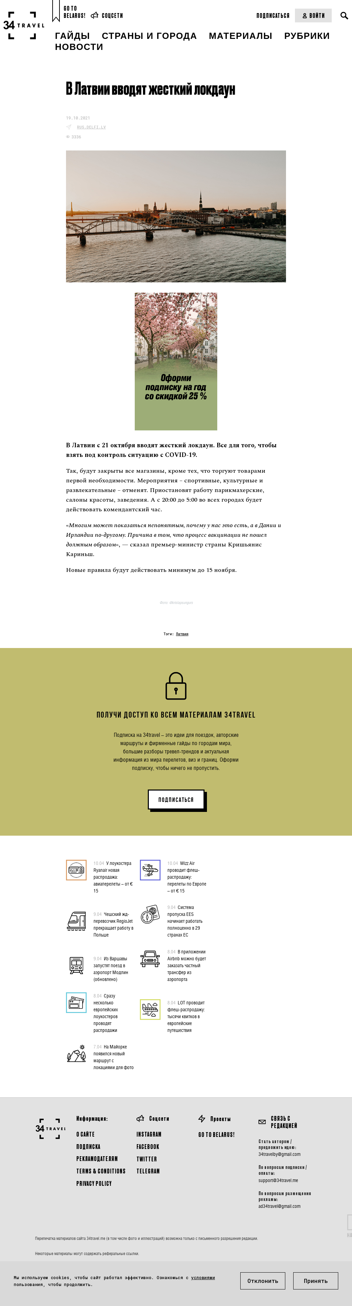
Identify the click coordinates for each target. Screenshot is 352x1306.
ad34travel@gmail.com (279, 1206)
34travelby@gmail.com (279, 1154)
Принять (316, 1280)
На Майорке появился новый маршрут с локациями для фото (114, 1056)
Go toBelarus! (75, 12)
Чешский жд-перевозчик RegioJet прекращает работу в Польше (113, 924)
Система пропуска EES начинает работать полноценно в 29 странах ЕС (184, 921)
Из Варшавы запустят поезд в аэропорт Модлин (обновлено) (111, 968)
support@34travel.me (278, 1180)
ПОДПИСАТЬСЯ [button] (176, 799)
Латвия (182, 634)
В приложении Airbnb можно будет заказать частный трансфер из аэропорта (186, 965)
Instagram (149, 1134)
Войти (313, 15)
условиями (203, 1277)
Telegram (148, 1171)
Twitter (146, 1159)
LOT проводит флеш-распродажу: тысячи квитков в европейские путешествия (186, 1016)
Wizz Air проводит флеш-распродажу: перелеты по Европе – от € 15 (186, 877)
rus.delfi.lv (91, 126)
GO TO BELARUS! (216, 1134)
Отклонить (263, 1280)
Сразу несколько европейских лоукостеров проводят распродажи (106, 1012)
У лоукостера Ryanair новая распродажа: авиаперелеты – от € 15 (113, 877)
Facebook (147, 1146)
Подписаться (273, 15)
